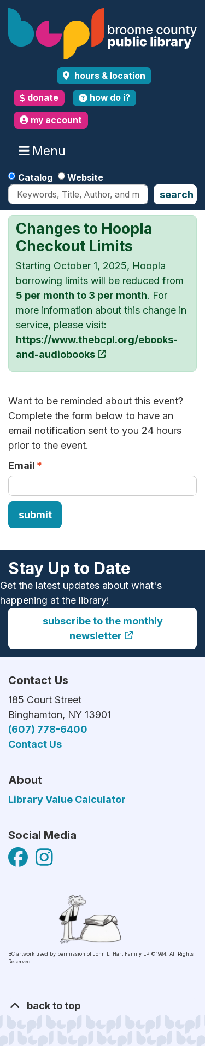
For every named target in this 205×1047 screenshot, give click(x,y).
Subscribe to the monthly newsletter (103, 628)
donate (39, 97)
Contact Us (35, 744)
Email (21, 465)
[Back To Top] (102, 1006)
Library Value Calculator (67, 799)
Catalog (35, 177)
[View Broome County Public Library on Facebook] (19, 860)
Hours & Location (108, 76)
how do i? (104, 97)
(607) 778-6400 (47, 729)
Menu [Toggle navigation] (45, 151)
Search (177, 194)
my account (51, 120)
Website (85, 177)
